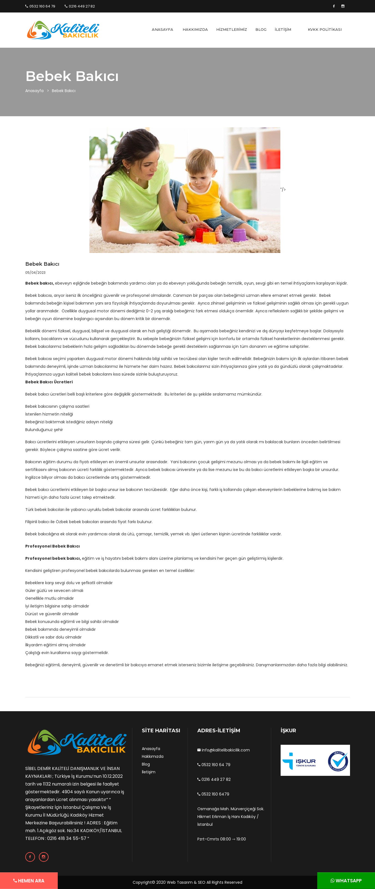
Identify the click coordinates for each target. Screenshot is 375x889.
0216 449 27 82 (80, 6)
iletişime (220, 665)
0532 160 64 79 (40, 6)
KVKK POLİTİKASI (325, 29)
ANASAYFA (162, 29)
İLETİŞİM (283, 29)
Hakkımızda (152, 756)
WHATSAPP (356, 880)
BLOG (260, 29)
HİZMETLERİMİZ (231, 29)
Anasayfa (34, 91)
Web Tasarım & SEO (186, 882)
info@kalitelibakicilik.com (223, 750)
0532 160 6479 (213, 794)
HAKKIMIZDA (195, 29)
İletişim (148, 772)
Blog (146, 764)
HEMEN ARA (18, 880)
